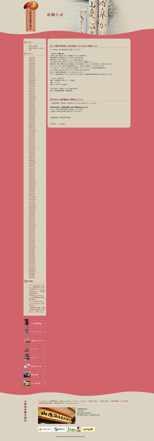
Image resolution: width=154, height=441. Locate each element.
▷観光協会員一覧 (58, 403)
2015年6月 (32, 234)
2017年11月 (32, 199)
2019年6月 (32, 170)
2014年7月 (32, 253)
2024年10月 (32, 80)
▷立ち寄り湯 (124, 401)
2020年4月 (32, 158)
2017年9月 (32, 201)
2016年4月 (32, 218)
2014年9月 (32, 248)
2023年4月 (32, 105)
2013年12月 (32, 267)
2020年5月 (32, 156)
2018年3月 (32, 191)
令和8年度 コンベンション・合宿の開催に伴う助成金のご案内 (36, 297)
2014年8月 (32, 250)
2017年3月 (32, 203)
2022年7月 (32, 119)
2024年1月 (32, 94)
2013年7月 (32, 277)
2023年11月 (32, 98)
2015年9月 (32, 230)
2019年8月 (32, 166)
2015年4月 (32, 238)
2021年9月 (32, 133)
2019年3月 (32, 174)
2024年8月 (32, 82)
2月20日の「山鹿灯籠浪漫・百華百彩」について (67, 99)
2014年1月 (32, 265)
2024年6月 (32, 86)
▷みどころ (83, 401)
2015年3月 (32, 240)
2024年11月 (32, 78)
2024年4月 (32, 90)
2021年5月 (32, 137)
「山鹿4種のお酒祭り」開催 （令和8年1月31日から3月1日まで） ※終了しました (37, 309)
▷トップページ (42, 401)
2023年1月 (32, 109)
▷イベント (75, 401)
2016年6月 (32, 216)
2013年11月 (32, 269)
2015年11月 (32, 226)
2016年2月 (32, 222)
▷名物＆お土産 (103, 401)
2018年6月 (32, 189)
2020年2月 (32, 160)
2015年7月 (32, 232)
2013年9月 (32, 273)
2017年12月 (32, 197)
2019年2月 (32, 176)
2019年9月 (32, 164)
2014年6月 (32, 255)
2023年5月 (32, 103)
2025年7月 (32, 65)
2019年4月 (32, 172)
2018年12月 (32, 181)
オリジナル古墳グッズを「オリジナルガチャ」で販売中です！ (36, 303)
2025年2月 (32, 76)
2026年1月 (32, 59)
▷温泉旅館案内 (114, 401)
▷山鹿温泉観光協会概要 (45, 403)
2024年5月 (32, 88)
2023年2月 (32, 107)
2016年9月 (32, 211)
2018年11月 (32, 183)
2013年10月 (32, 271)
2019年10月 (32, 162)
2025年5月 (32, 70)
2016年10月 (32, 209)
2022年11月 (32, 111)
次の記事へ (62, 124)
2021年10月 (32, 131)
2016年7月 (32, 213)
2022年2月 (32, 125)
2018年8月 (32, 187)
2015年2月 (32, 242)
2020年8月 (32, 152)
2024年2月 (32, 92)
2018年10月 (32, 185)
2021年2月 (32, 144)
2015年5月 (32, 236)
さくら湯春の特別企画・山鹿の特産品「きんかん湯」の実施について (74, 46)
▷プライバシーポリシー (72, 403)
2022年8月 (32, 117)
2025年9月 (32, 61)
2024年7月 (32, 84)
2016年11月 (32, 207)
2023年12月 (32, 96)
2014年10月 (32, 246)
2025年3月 (32, 74)
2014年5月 (32, 257)
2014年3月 (32, 261)
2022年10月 (32, 113)
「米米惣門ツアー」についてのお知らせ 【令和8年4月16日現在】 (37, 291)
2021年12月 (32, 129)
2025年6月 (32, 67)
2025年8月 (32, 63)
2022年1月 (32, 127)
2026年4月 (32, 57)
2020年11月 (32, 148)
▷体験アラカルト (93, 401)
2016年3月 (32, 220)
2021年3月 (32, 141)
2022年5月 (32, 121)
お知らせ (31, 46)
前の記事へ (53, 124)
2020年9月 (32, 150)
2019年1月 (32, 179)
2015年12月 (32, 224)
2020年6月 (32, 154)
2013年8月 (32, 275)
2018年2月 (32, 193)
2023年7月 (32, 100)
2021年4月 (32, 139)
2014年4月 (32, 259)
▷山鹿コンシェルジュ (64, 401)
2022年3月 (32, 123)
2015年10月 (32, 228)
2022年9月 (32, 115)
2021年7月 (32, 135)
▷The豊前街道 (52, 401)
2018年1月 (32, 195)
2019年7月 (32, 168)
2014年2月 (32, 263)
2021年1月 (32, 146)
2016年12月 (32, 205)
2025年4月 (32, 72)
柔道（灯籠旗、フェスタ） (36, 48)
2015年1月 (32, 244)
